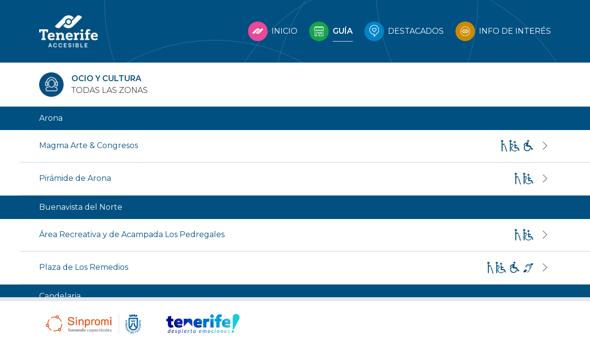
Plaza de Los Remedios (83, 267)
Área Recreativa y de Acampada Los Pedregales (132, 234)
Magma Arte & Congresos (88, 145)
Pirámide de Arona (75, 178)
